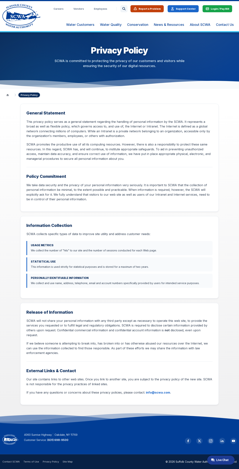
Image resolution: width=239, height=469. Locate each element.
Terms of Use (31, 461)
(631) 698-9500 (57, 439)
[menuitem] (80, 24)
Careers (59, 8)
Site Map (68, 461)
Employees (100, 8)
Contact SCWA (11, 461)
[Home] (7, 95)
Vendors (78, 8)
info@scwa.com (158, 392)
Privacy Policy (51, 461)
